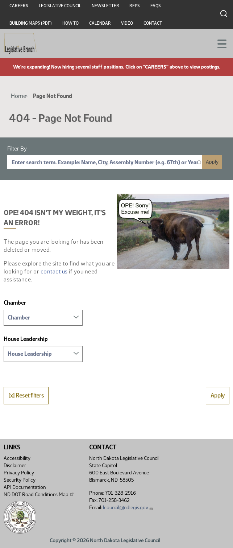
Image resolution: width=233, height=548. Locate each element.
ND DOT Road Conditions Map (39, 494)
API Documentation (25, 487)
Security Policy (20, 480)
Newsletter (105, 5)
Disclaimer (15, 465)
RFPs (134, 5)
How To (70, 23)
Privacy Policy (19, 473)
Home (18, 95)
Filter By (17, 148)
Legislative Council (60, 5)
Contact (152, 23)
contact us (54, 271)
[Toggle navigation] (218, 43)
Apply (218, 395)
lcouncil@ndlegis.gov (128, 507)
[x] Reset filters (26, 395)
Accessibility (17, 458)
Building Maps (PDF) (30, 23)
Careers (18, 5)
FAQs (155, 5)
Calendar (100, 23)
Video (127, 23)
